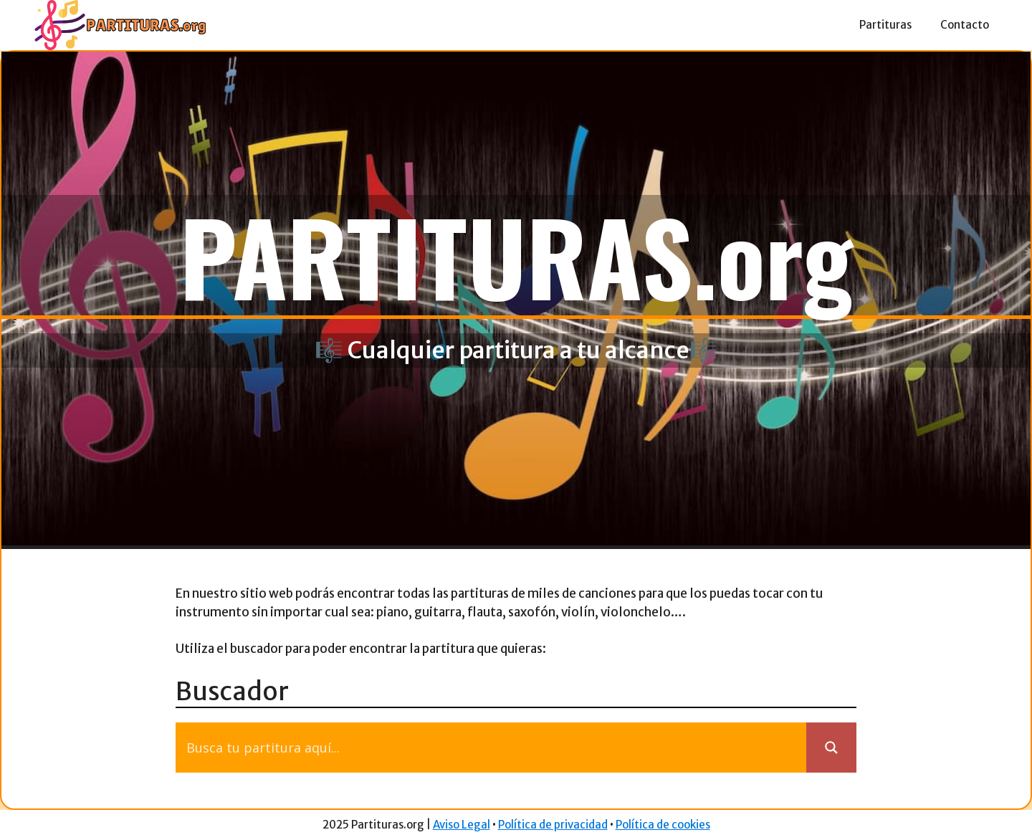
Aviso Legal (461, 824)
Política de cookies (663, 824)
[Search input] (494, 747)
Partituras (885, 25)
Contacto (964, 25)
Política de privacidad (553, 824)
